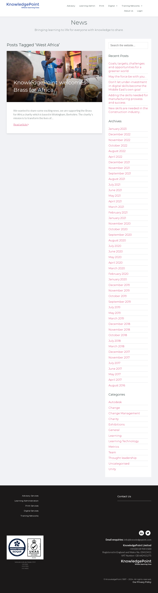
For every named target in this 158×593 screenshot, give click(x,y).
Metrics (114, 446)
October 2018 (118, 335)
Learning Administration (26, 500)
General (114, 430)
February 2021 (118, 212)
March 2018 (116, 346)
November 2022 (119, 140)
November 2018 (119, 329)
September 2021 (120, 173)
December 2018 (119, 324)
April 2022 (115, 156)
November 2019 (119, 290)
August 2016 (117, 385)
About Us (128, 11)
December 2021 (119, 162)
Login (140, 11)
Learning (115, 435)
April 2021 (115, 201)
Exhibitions (117, 424)
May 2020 (115, 257)
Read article (21, 124)
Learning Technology (124, 441)
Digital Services (31, 510)
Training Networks (132, 6)
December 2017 (119, 351)
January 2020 (118, 279)
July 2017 (114, 363)
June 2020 (116, 251)
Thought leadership (123, 458)
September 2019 (120, 301)
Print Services (31, 505)
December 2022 (119, 134)
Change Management (124, 413)
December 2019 (119, 285)
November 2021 (119, 168)
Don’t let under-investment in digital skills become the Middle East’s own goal (128, 86)
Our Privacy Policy (142, 582)
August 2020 (117, 240)
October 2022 (118, 145)
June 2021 (115, 190)
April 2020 (116, 262)
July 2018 (115, 340)
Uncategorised (119, 463)
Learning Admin (87, 6)
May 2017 (115, 374)
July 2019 (114, 307)
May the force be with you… (127, 76)
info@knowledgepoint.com (137, 539)
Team (112, 452)
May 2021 (115, 195)
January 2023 (118, 128)
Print (101, 6)
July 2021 (114, 184)
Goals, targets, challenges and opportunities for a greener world (126, 67)
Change (114, 407)
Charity (114, 419)
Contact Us (124, 496)
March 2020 (117, 268)
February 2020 (118, 273)
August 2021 (117, 179)
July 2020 (115, 246)
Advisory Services (30, 495)
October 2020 (118, 229)
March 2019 (116, 318)
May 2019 (115, 313)
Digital (113, 6)
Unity (112, 469)
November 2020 (120, 223)
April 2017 (115, 379)
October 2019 (118, 296)
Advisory (71, 6)
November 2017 (119, 357)
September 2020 (120, 234)
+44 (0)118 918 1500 (140, 548)
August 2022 (117, 151)
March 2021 (116, 206)
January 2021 (117, 218)
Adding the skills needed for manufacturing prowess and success (128, 99)
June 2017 (115, 368)
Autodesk (115, 402)
